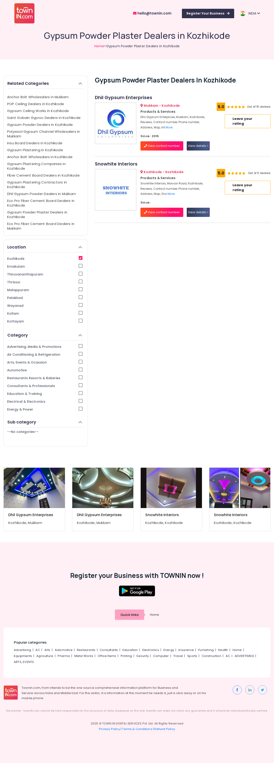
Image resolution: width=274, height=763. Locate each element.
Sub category (44, 422)
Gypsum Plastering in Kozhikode (35, 150)
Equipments (23, 656)
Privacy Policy (109, 729)
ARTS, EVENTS (24, 662)
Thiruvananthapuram (44, 274)
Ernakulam (44, 266)
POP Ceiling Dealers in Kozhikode (35, 103)
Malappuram (44, 289)
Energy (168, 650)
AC (37, 650)
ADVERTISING (244, 656)
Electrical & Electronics (44, 401)
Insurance (186, 650)
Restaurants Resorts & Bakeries (44, 378)
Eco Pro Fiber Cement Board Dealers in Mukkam (40, 226)
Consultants (109, 650)
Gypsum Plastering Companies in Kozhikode (36, 166)
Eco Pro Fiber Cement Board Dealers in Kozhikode (40, 203)
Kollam (44, 313)
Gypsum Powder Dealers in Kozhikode (40, 124)
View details (198, 146)
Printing (126, 656)
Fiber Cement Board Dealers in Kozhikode (43, 175)
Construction (211, 656)
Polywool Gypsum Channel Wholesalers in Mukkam (43, 134)
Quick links (129, 614)
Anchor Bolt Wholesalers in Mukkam (38, 97)
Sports (192, 656)
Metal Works (83, 656)
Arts (47, 650)
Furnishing (206, 650)
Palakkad (44, 297)
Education (130, 650)
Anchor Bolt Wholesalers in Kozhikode (40, 156)
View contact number (162, 146)
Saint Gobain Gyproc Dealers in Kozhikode (44, 117)
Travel (178, 656)
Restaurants (86, 650)
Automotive (44, 370)
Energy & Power (44, 409)
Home (99, 46)
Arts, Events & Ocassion (44, 362)
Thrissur (44, 282)
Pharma (64, 656)
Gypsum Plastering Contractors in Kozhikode (37, 184)
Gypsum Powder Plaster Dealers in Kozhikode (37, 214)
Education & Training (44, 393)
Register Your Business (208, 13)
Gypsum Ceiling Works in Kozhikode (38, 110)
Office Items (107, 656)
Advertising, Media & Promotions (44, 346)
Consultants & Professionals (44, 385)
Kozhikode (44, 258)
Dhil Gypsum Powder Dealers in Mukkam (41, 193)
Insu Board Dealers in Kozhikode (34, 143)
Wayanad (44, 305)
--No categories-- (22, 431)
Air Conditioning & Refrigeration (44, 354)
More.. (170, 127)
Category (44, 335)
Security (142, 656)
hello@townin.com (152, 13)
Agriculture (44, 656)
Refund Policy (164, 729)
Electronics (150, 650)
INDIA (250, 13)
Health (223, 650)
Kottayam (44, 321)
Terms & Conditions (137, 729)
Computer (161, 656)
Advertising (22, 650)
